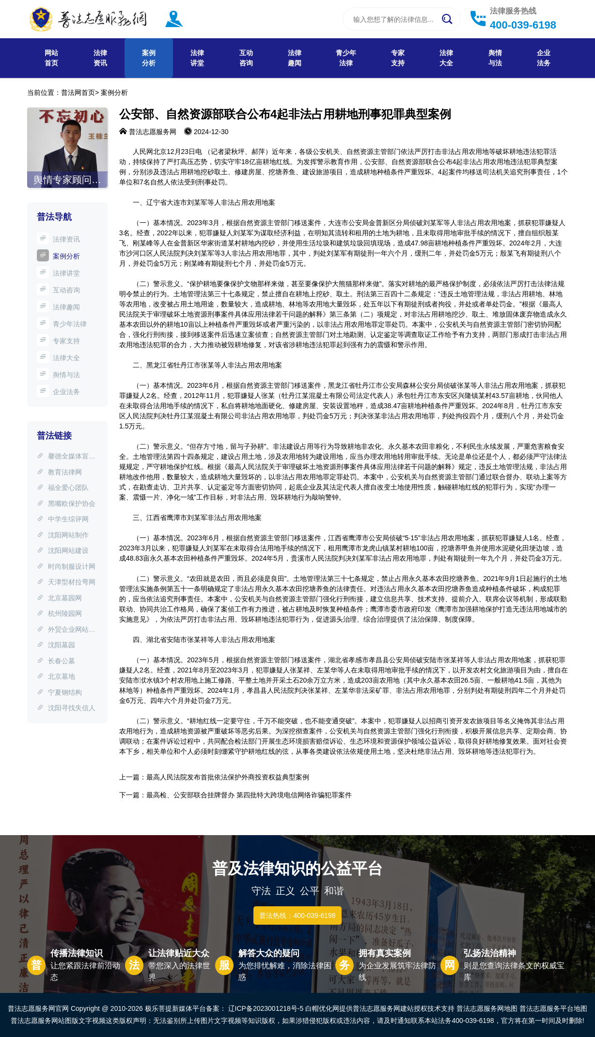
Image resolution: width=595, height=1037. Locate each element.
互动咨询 (246, 58)
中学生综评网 (63, 519)
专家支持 (398, 58)
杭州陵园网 (59, 613)
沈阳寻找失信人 (66, 708)
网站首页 (51, 58)
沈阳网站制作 (63, 535)
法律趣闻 (294, 58)
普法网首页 (78, 92)
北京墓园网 (59, 598)
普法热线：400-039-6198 (297, 915)
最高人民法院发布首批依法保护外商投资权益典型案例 (227, 777)
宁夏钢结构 (59, 692)
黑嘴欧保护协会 (66, 503)
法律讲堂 (197, 58)
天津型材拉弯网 (66, 582)
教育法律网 (59, 472)
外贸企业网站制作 (66, 630)
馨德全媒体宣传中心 (66, 457)
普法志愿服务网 (152, 132)
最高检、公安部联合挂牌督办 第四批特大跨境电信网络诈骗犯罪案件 (249, 795)
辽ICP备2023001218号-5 (266, 1008)
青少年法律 (346, 58)
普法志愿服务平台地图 (553, 1008)
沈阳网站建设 (63, 550)
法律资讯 (100, 58)
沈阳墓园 (56, 645)
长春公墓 (56, 661)
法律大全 (446, 58)
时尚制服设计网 (66, 566)
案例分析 (149, 58)
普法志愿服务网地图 (486, 1008)
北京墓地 (56, 676)
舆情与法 (495, 58)
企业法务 (543, 58)
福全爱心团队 (63, 487)
